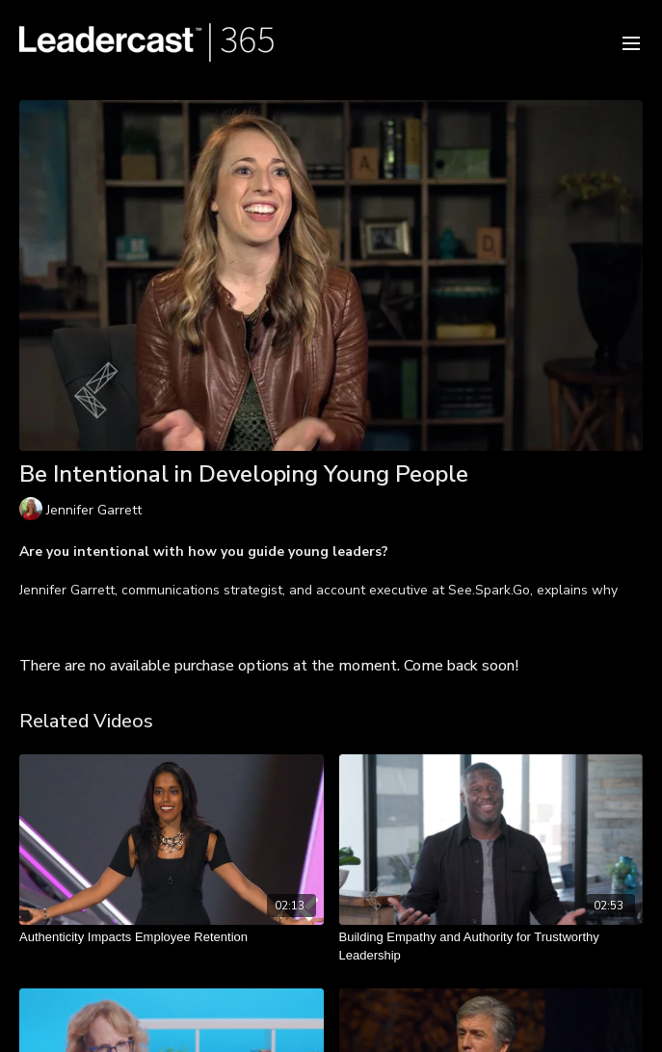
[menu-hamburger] (631, 42)
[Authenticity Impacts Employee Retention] (171, 937)
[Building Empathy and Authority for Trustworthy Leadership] (491, 946)
